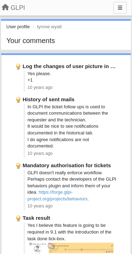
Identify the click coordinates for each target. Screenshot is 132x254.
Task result (36, 218)
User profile (18, 26)
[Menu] (120, 8)
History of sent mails (49, 99)
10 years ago (39, 87)
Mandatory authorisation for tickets (67, 165)
